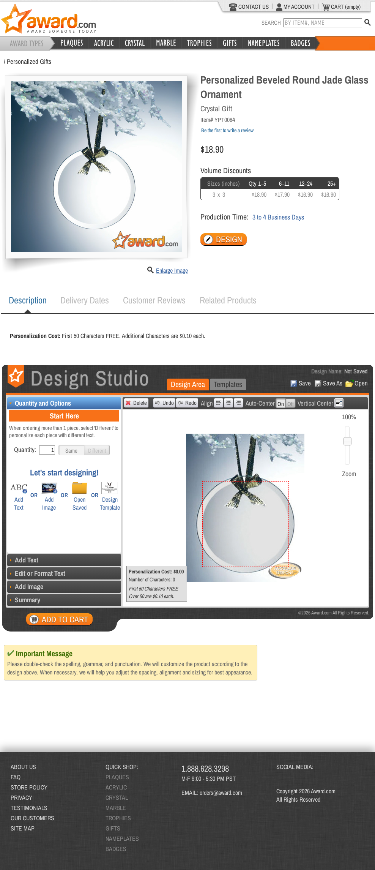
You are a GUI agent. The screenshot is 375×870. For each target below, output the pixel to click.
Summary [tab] (23, 600)
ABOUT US (23, 767)
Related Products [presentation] (228, 300)
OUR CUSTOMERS (32, 818)
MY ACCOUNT (295, 7)
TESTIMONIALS (29, 808)
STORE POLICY (29, 787)
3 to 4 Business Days (278, 217)
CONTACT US (249, 7)
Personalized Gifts (29, 61)
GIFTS (113, 828)
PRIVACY (21, 797)
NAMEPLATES (122, 838)
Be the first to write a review (227, 130)
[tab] (27, 300)
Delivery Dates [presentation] (84, 300)
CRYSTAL (117, 797)
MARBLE (116, 808)
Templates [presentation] (228, 384)
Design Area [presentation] (188, 384)
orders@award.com (221, 792)
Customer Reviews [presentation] (154, 300)
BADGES (116, 849)
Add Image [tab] (25, 586)
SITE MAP (23, 828)
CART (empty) (341, 7)
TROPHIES (118, 818)
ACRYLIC (116, 787)
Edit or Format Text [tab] (36, 573)
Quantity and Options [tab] (39, 403)
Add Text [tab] (22, 560)
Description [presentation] (28, 300)
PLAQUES (117, 777)
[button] (71, 450)
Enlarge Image (172, 270)
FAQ (15, 777)
